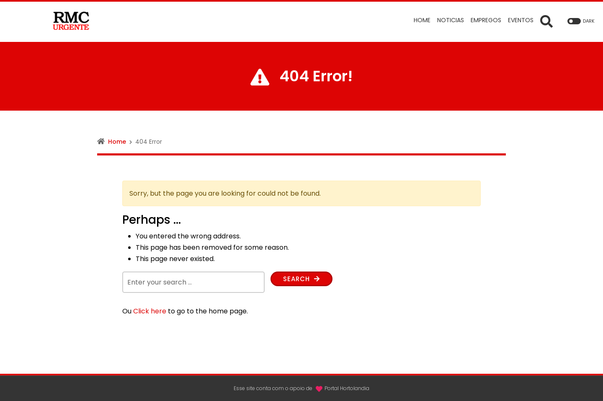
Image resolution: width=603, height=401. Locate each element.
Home (117, 141)
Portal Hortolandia (347, 388)
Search (302, 279)
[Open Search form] (546, 21)
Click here (149, 311)
